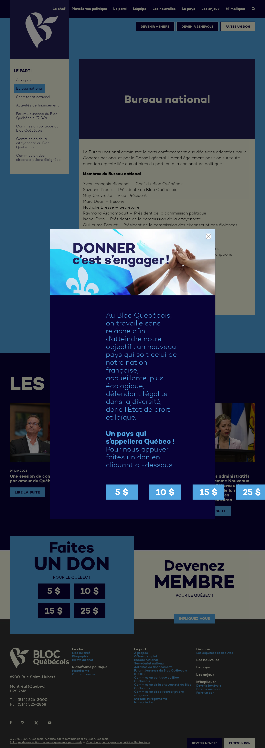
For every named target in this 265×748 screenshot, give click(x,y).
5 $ (121, 492)
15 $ (208, 492)
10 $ (165, 492)
